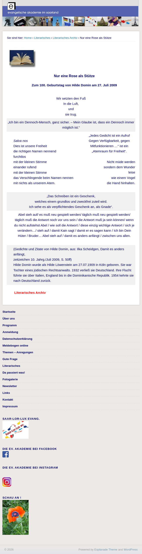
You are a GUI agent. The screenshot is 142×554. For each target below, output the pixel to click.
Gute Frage (9, 359)
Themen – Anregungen (17, 352)
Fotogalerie (10, 379)
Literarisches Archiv (65, 37)
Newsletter (9, 386)
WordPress (131, 549)
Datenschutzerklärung (17, 338)
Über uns (8, 318)
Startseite (8, 311)
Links (6, 392)
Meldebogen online (15, 345)
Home (28, 37)
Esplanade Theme (105, 549)
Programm (9, 325)
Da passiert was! (13, 372)
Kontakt (7, 399)
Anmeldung (10, 332)
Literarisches (42, 37)
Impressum (9, 406)
